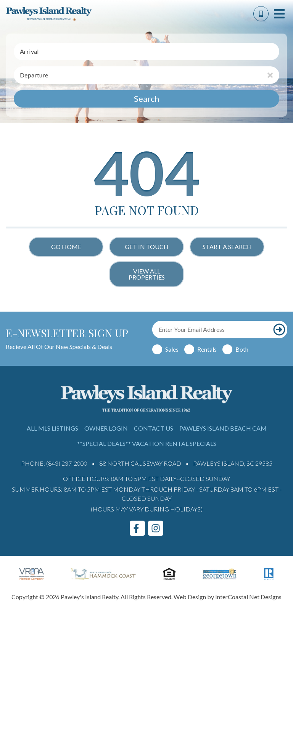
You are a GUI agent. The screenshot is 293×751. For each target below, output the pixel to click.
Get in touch (147, 246)
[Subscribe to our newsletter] (279, 329)
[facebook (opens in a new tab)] (137, 528)
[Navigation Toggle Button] (279, 13)
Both (241, 349)
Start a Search (227, 246)
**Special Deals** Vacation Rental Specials (146, 443)
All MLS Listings (52, 428)
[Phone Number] (261, 13)
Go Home (66, 246)
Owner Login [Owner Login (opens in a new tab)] (106, 428)
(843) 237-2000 (66, 463)
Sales (172, 349)
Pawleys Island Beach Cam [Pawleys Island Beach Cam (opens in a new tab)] (223, 428)
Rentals (207, 349)
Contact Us (153, 428)
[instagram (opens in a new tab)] (155, 528)
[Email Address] (211, 329)
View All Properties (147, 274)
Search (146, 98)
